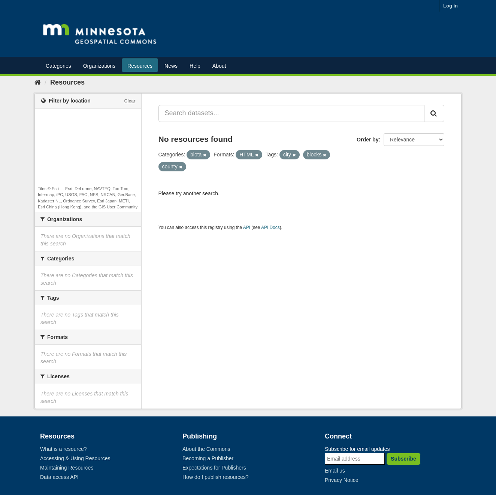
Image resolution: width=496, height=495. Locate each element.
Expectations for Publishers (214, 468)
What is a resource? (63, 449)
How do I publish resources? (215, 477)
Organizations (99, 66)
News (171, 66)
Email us (335, 471)
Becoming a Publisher (207, 458)
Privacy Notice (341, 480)
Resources (139, 66)
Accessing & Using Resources (75, 458)
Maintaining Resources (66, 468)
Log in (450, 6)
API (246, 227)
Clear (129, 101)
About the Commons (206, 449)
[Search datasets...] (291, 113)
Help (195, 66)
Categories (58, 66)
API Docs (270, 227)
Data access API (59, 477)
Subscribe (403, 459)
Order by (367, 140)
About (219, 66)
